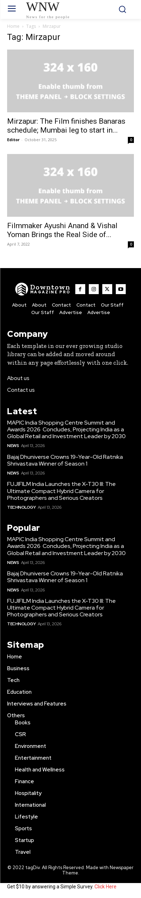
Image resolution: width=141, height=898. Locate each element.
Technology (21, 507)
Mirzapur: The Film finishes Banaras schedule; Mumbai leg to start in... (66, 125)
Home (13, 26)
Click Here (105, 886)
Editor (13, 139)
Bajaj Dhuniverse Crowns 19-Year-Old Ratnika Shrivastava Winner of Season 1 (65, 460)
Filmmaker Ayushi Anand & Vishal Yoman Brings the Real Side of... (62, 230)
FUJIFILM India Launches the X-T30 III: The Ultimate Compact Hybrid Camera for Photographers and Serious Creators (61, 490)
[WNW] (42, 289)
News (13, 445)
